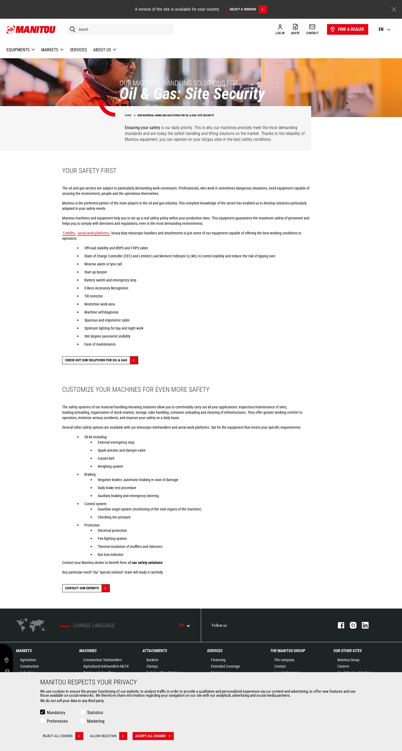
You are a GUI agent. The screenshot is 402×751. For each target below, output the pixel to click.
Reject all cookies (63, 736)
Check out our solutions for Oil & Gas (101, 360)
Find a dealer (346, 29)
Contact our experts (87, 588)
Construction (29, 666)
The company (284, 660)
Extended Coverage (225, 666)
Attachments (154, 650)
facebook (338, 625)
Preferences (57, 721)
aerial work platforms (93, 233)
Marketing (95, 721)
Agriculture (28, 660)
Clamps (152, 666)
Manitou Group (348, 660)
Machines (88, 650)
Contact (280, 666)
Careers (343, 666)
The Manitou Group (287, 650)
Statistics (95, 712)
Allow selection (108, 736)
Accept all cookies (154, 736)
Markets (24, 650)
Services (215, 650)
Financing (218, 660)
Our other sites (347, 650)
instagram (350, 625)
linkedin (362, 625)
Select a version (248, 9)
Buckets (152, 660)
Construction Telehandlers (102, 660)
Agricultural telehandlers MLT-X (106, 666)
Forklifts (69, 233)
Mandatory (56, 712)
